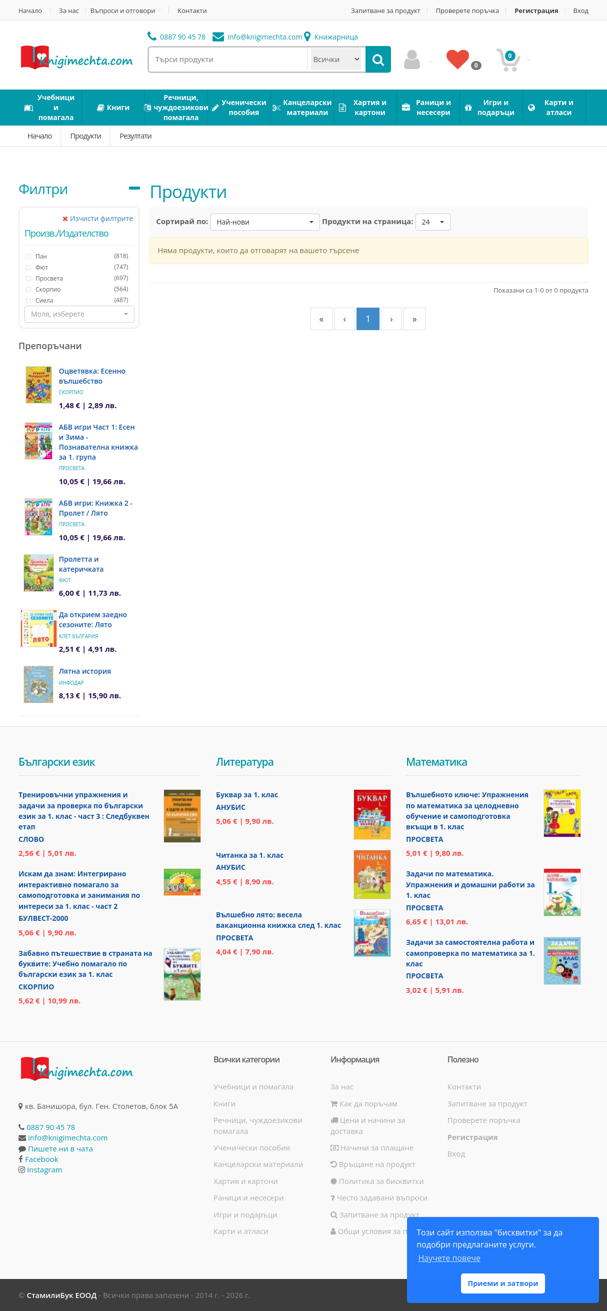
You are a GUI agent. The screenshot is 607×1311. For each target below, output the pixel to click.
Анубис (231, 807)
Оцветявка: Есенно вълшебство (92, 376)
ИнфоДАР (71, 682)
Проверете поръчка (468, 11)
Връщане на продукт (373, 1164)
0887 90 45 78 (177, 37)
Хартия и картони (246, 1181)
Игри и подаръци (246, 1214)
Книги (225, 1103)
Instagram (44, 1169)
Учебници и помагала (254, 1086)
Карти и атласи (241, 1231)
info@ (257, 37)
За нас (69, 11)
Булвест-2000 (43, 918)
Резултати (136, 136)
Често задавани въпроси (379, 1197)
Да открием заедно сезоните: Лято (93, 619)
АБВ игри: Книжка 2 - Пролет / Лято (95, 508)
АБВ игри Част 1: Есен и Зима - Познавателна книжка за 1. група (98, 442)
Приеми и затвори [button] (503, 1283)
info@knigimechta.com (68, 1137)
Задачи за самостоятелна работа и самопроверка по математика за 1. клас (470, 952)
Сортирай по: (182, 221)
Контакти (192, 11)
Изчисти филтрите (97, 218)
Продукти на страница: (368, 221)
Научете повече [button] (449, 1257)
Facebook (41, 1159)
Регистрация (536, 11)
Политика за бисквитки (377, 1181)
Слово (31, 839)
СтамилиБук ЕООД (61, 1295)
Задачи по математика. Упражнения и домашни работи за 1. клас (470, 884)
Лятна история (85, 671)
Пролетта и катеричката (81, 564)
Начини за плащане (372, 1147)
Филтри (43, 188)
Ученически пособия (252, 1147)
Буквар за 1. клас (247, 794)
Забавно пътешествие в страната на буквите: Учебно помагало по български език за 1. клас (85, 963)
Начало (30, 11)
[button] (79, 314)
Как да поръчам (364, 1103)
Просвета (71, 468)
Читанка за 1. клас (250, 855)
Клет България (78, 636)
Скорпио (71, 392)
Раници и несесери (249, 1197)
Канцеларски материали (258, 1164)
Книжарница (331, 37)
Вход (581, 11)
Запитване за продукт (385, 11)
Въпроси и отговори (123, 11)
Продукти (85, 136)
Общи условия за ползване (384, 1231)
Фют (65, 580)
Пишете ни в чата (60, 1148)
